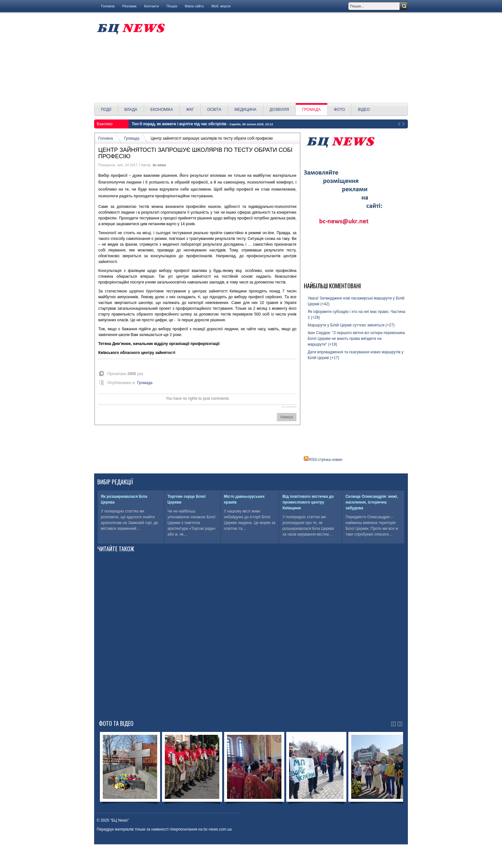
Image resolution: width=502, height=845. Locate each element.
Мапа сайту (194, 6)
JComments (288, 406)
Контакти (151, 6)
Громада (132, 138)
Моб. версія (221, 6)
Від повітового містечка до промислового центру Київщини (308, 502)
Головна (108, 6)
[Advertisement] (288, 58)
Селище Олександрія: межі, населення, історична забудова (371, 502)
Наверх (286, 417)
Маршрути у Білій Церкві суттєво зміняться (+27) (351, 325)
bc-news (159, 165)
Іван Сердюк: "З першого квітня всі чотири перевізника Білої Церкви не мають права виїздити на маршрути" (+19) (356, 339)
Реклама (129, 6)
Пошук (171, 6)
